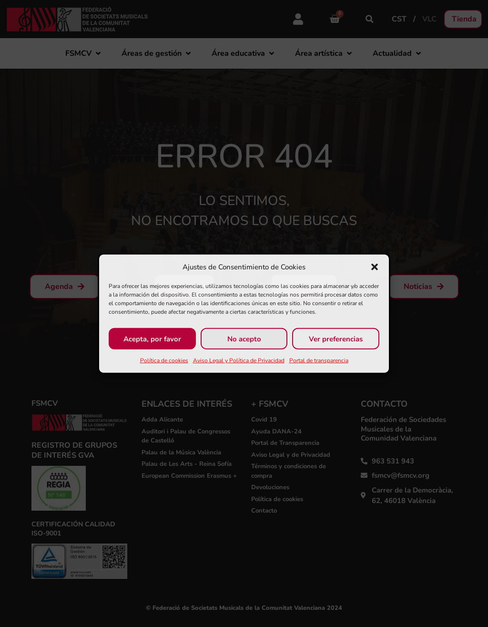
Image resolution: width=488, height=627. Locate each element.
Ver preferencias (336, 338)
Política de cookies (164, 360)
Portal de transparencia (318, 360)
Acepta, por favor (152, 338)
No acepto (244, 338)
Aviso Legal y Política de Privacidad (239, 360)
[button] (374, 267)
